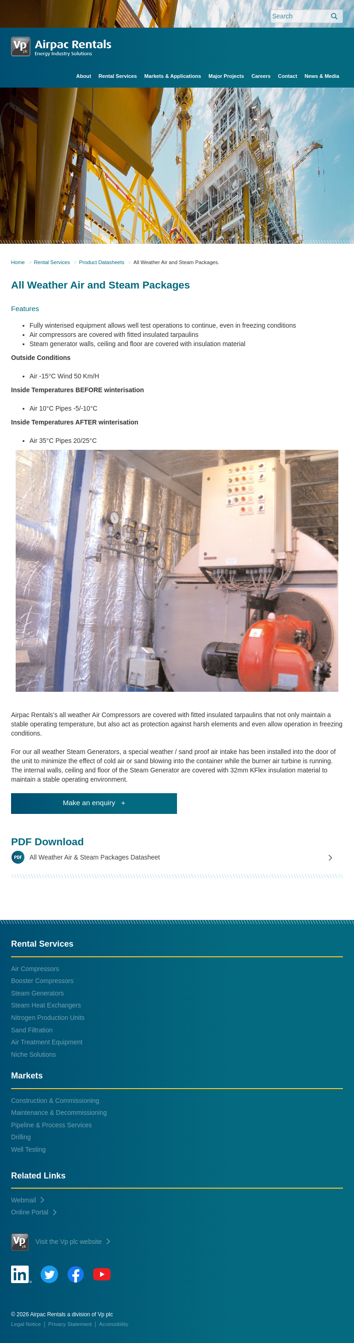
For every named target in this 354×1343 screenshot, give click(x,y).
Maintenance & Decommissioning (59, 1112)
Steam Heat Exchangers (46, 1005)
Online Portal (34, 1212)
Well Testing (28, 1149)
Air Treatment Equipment (47, 1042)
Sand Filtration (32, 1030)
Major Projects (226, 76)
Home (18, 262)
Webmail (27, 1200)
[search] (334, 16)
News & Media (322, 76)
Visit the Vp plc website (60, 1242)
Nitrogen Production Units (48, 1017)
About (83, 76)
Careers (261, 76)
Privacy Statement (70, 1324)
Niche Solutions (33, 1054)
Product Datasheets (101, 262)
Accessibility (113, 1324)
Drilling (21, 1137)
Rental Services (118, 76)
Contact (287, 76)
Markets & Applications (172, 76)
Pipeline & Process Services (51, 1125)
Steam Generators (37, 993)
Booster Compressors (42, 980)
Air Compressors (35, 968)
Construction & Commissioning (55, 1100)
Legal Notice (26, 1324)
